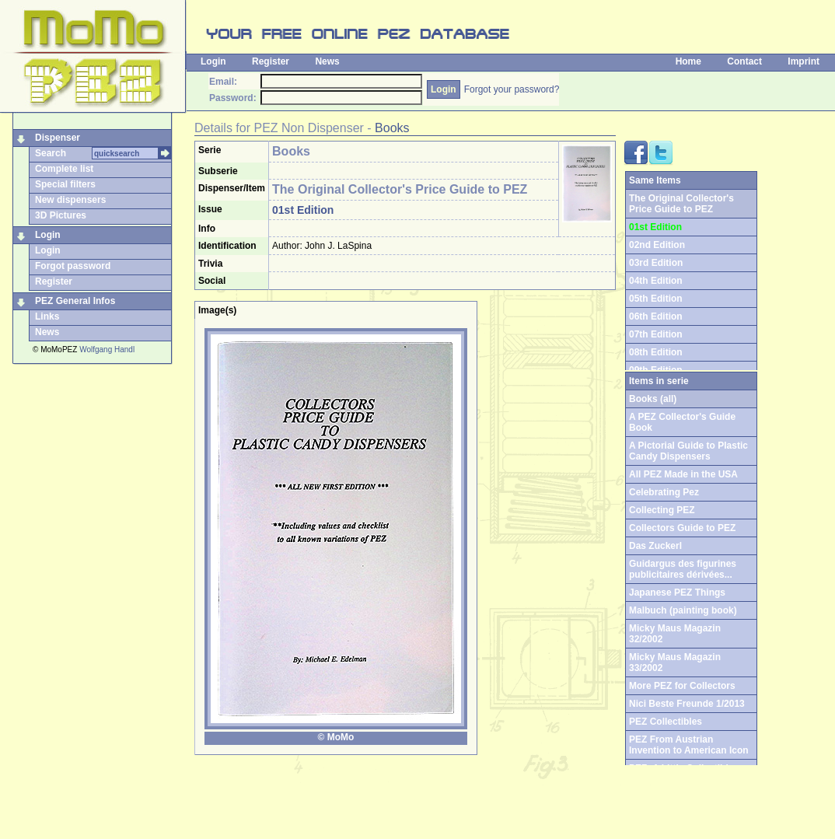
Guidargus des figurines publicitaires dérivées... (682, 569)
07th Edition (656, 334)
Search (50, 153)
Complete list (64, 168)
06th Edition (656, 316)
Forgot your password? (512, 89)
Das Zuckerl (655, 545)
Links (47, 316)
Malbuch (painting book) (683, 610)
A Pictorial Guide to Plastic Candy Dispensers (688, 451)
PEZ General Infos (75, 300)
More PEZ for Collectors (682, 685)
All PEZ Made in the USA (683, 474)
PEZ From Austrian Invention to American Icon (689, 745)
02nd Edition (657, 244)
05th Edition (656, 298)
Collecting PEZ (662, 510)
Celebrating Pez (664, 492)
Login (213, 61)
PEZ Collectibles (665, 721)
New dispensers (70, 199)
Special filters (65, 184)
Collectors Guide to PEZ (682, 528)
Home (688, 61)
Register (270, 61)
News (327, 61)
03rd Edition (656, 262)
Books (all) (652, 398)
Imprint (803, 61)
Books (392, 128)
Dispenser (57, 137)
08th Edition (656, 352)
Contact (744, 61)
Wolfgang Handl (107, 349)
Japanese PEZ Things (677, 592)
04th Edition (656, 280)
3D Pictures (60, 215)
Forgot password (72, 265)
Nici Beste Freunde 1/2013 (687, 703)
